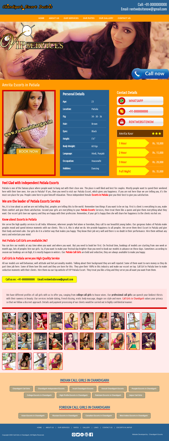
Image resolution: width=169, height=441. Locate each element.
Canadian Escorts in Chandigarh (99, 416)
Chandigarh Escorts (156, 435)
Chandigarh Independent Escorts (50, 389)
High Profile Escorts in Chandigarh (73, 396)
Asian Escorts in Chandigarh (31, 416)
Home (41, 18)
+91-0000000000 (26, 279)
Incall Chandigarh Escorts (83, 389)
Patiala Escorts (88, 209)
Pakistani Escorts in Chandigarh (109, 396)
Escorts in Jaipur (124, 428)
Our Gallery (106, 18)
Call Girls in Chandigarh (133, 298)
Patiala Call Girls (73, 252)
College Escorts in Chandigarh (37, 396)
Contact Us (124, 18)
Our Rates (88, 18)
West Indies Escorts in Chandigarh (135, 416)
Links (96, 428)
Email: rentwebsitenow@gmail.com (144, 8)
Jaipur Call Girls (137, 396)
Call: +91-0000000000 (152, 4)
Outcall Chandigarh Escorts (114, 389)
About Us (54, 18)
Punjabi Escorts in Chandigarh (146, 389)
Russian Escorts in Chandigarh (64, 416)
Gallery (86, 428)
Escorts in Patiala (100, 194)
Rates (76, 428)
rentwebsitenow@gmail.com (58, 279)
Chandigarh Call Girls (19, 389)
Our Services (71, 18)
